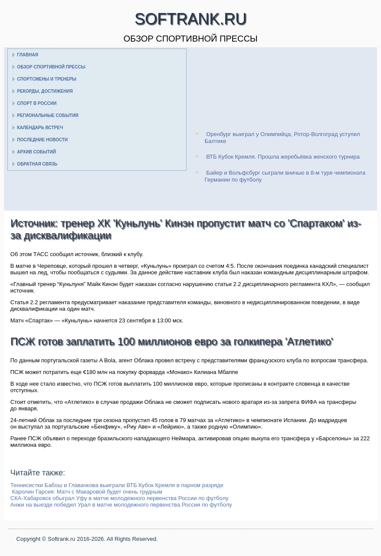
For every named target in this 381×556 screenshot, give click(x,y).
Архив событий (36, 152)
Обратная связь (37, 164)
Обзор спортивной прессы (51, 67)
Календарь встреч (40, 127)
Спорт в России (36, 103)
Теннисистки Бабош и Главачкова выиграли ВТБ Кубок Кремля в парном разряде (116, 485)
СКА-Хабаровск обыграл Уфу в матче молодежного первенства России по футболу (119, 498)
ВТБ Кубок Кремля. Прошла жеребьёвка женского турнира (283, 156)
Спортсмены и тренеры (46, 79)
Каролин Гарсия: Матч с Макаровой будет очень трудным (87, 491)
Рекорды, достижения (44, 91)
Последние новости (42, 139)
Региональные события (47, 115)
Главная (27, 54)
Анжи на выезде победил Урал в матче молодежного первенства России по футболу (121, 504)
